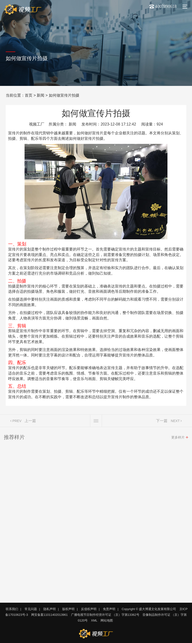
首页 (28, 95)
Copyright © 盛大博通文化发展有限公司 (149, 609)
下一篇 (161, 421)
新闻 (40, 95)
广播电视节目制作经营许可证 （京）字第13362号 (105, 615)
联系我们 (12, 609)
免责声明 (109, 609)
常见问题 (31, 609)
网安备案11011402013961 (49, 615)
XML (94, 620)
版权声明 (68, 609)
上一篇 (30, 421)
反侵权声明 (88, 609)
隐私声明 (49, 609)
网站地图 (107, 620)
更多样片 (178, 438)
